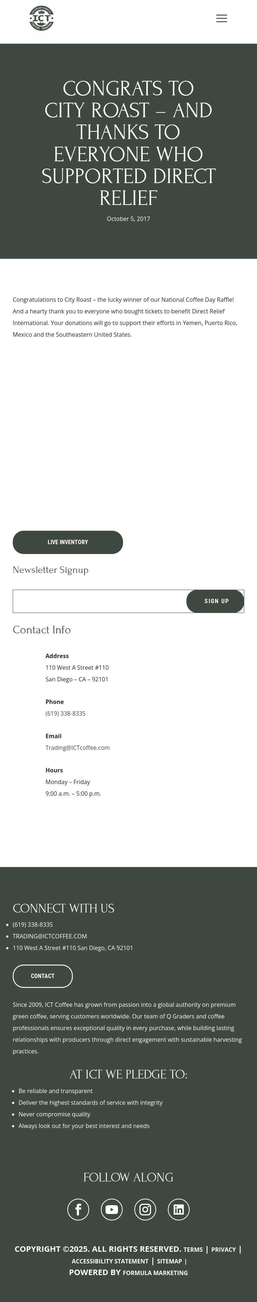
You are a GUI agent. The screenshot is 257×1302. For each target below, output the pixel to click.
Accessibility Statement (110, 1261)
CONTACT (43, 976)
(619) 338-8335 (66, 713)
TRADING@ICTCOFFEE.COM (50, 936)
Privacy (223, 1250)
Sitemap (169, 1261)
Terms (193, 1250)
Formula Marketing (155, 1273)
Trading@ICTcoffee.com (78, 748)
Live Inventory (68, 542)
